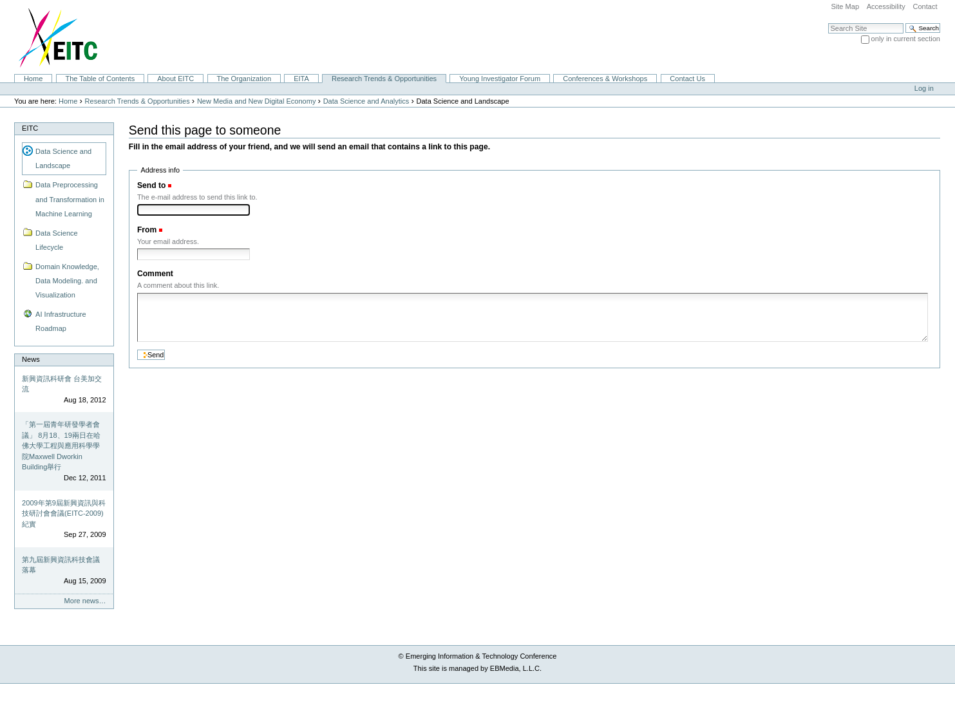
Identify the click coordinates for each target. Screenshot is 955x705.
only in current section (905, 38)
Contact (924, 6)
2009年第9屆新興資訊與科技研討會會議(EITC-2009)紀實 (64, 513)
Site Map (845, 6)
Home (33, 78)
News (31, 359)
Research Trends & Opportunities (384, 78)
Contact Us (687, 78)
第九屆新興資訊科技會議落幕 (61, 565)
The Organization (243, 78)
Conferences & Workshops (605, 78)
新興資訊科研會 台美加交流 (62, 384)
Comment (155, 273)
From (146, 229)
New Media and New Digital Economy (256, 101)
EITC (30, 128)
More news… (85, 601)
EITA (301, 78)
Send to (151, 185)
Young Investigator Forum (499, 78)
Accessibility (886, 6)
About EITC (175, 78)
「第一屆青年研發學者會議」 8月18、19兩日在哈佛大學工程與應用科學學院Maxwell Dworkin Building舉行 (61, 445)
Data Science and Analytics (366, 101)
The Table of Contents (100, 78)
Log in (924, 88)
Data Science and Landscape (63, 158)
